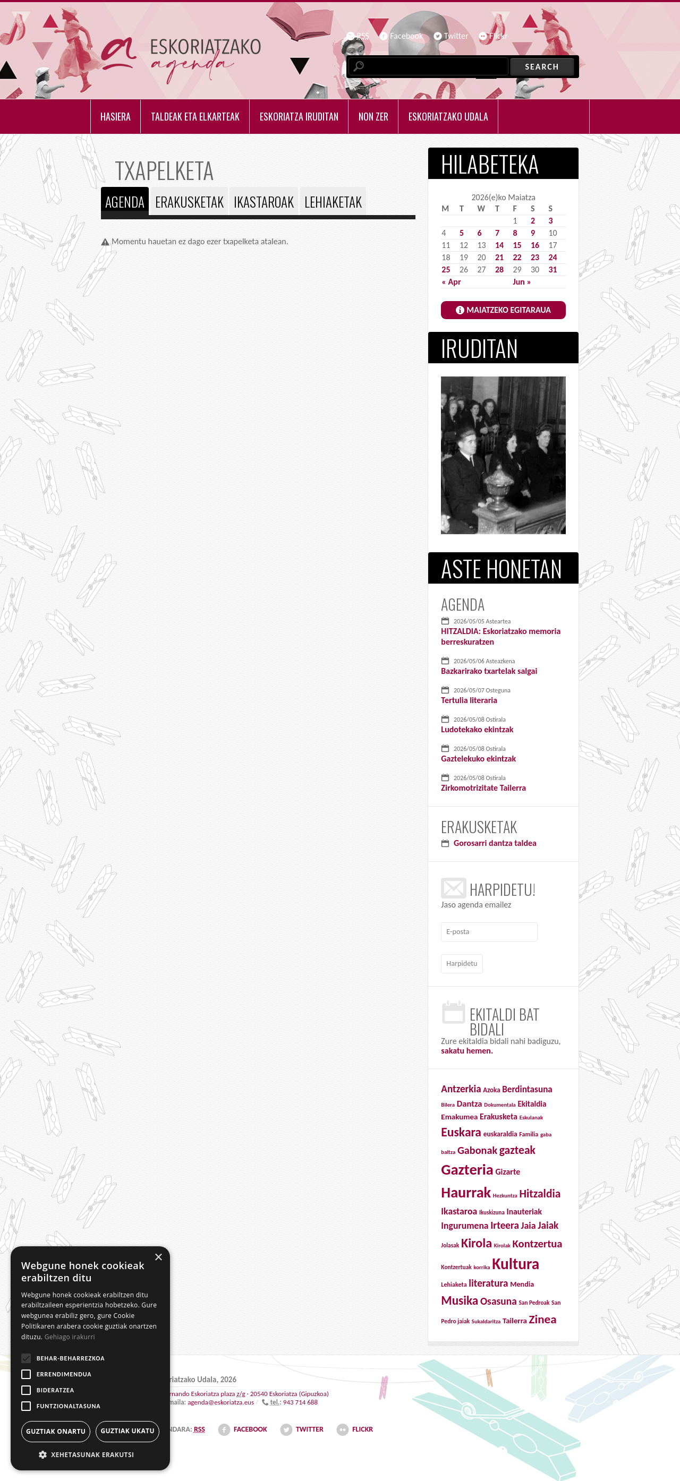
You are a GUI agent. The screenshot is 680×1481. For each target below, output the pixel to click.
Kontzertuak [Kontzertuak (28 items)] (456, 1265)
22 (517, 257)
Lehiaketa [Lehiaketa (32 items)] (453, 1282)
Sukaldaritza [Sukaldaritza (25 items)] (486, 1319)
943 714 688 (300, 1400)
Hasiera (115, 116)
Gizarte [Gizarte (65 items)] (508, 1170)
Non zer (373, 116)
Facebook (406, 36)
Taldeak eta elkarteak (195, 116)
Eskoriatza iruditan (299, 116)
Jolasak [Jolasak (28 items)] (450, 1243)
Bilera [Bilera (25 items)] (448, 1102)
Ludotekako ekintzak (477, 729)
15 (517, 245)
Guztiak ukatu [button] (127, 1430)
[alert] (90, 1358)
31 (552, 269)
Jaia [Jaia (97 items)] (528, 1223)
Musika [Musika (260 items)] (459, 1298)
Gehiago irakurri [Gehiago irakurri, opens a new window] (70, 1336)
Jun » (522, 282)
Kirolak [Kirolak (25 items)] (502, 1243)
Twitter (456, 36)
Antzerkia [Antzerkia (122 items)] (461, 1087)
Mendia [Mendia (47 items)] (522, 1282)
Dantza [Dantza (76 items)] (469, 1100)
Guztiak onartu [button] (56, 1431)
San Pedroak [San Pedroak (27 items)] (534, 1300)
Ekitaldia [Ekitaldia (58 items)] (531, 1101)
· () (246, 1392)
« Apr (451, 282)
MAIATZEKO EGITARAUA (508, 310)
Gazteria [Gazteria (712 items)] (467, 1167)
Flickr (498, 36)
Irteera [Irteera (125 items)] (504, 1223)
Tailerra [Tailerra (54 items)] (515, 1318)
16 (535, 245)
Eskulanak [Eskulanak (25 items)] (531, 1114)
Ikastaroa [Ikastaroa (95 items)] (459, 1208)
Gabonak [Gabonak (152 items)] (477, 1148)
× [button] (158, 1258)
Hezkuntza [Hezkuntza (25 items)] (505, 1193)
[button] (90, 1454)
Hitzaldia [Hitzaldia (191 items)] (539, 1192)
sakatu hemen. (467, 1048)
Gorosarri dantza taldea (495, 843)
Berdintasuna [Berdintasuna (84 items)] (527, 1087)
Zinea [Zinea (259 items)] (543, 1316)
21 (499, 257)
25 (445, 269)
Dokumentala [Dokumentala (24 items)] (500, 1102)
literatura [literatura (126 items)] (488, 1281)
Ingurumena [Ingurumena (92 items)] (464, 1223)
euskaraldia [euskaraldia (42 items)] (500, 1131)
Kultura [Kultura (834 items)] (515, 1261)
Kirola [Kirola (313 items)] (476, 1240)
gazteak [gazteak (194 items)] (517, 1148)
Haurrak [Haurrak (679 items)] (466, 1190)
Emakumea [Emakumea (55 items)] (459, 1114)
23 (535, 257)
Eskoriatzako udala (448, 116)
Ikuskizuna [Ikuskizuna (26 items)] (492, 1209)
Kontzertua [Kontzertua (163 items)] (538, 1241)
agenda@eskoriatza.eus (221, 1400)
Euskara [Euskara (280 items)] (461, 1129)
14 (499, 245)
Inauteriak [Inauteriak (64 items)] (524, 1209)
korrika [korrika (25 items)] (481, 1265)
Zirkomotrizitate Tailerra (483, 788)
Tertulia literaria (469, 700)
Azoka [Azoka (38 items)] (491, 1088)
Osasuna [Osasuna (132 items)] (498, 1298)
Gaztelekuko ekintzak (478, 759)
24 (552, 257)
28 (499, 269)
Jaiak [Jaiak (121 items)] (548, 1223)
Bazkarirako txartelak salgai (489, 671)
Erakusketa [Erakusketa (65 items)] (498, 1114)
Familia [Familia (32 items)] (528, 1131)
